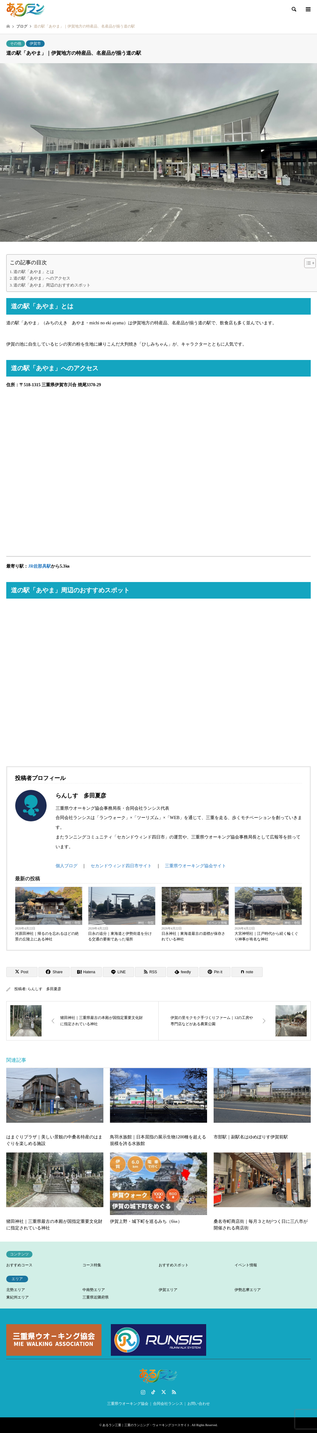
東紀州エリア (17, 1297)
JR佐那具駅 (39, 566)
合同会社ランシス (168, 1403)
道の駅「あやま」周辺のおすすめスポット (52, 285)
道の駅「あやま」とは (33, 272)
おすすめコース (19, 1265)
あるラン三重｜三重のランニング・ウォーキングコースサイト (146, 1425)
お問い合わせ (198, 1403)
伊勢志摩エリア (248, 1290)
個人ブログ (66, 865)
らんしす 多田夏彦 (44, 989)
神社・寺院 (73, 922)
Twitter (163, 1392)
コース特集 (91, 1265)
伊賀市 (35, 43)
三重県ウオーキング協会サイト (195, 865)
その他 (15, 43)
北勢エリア (15, 1290)
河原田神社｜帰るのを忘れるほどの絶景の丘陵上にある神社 (47, 936)
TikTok (153, 1392)
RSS (174, 1392)
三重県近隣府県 (95, 1297)
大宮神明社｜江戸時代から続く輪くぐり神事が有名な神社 (266, 936)
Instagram (143, 1392)
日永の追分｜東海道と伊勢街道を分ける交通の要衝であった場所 (120, 936)
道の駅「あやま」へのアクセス (41, 278)
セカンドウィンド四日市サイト (121, 865)
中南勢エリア (93, 1290)
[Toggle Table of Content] (307, 263)
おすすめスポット (174, 1265)
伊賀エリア (168, 1290)
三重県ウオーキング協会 (127, 1403)
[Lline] (118, 972)
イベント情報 (217, 922)
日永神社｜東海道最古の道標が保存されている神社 (193, 936)
